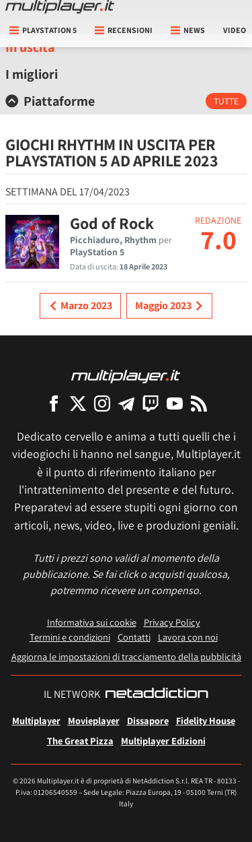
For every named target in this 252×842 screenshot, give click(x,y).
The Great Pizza (80, 740)
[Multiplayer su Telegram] (126, 403)
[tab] (126, 101)
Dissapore (148, 720)
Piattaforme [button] (50, 101)
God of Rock (112, 223)
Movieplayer (94, 720)
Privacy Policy (172, 622)
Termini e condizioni (70, 636)
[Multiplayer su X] (78, 403)
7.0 (218, 239)
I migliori (31, 74)
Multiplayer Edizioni (163, 740)
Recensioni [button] (124, 30)
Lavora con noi (188, 636)
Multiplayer (36, 720)
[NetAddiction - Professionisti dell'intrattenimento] (157, 694)
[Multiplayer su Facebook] (54, 403)
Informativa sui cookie (91, 622)
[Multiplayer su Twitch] (150, 403)
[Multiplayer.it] (59, 6)
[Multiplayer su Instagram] (102, 403)
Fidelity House (205, 720)
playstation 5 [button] (43, 30)
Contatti (134, 636)
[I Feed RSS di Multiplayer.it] (199, 403)
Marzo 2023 (80, 306)
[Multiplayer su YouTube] (175, 403)
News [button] (188, 30)
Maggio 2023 (169, 306)
